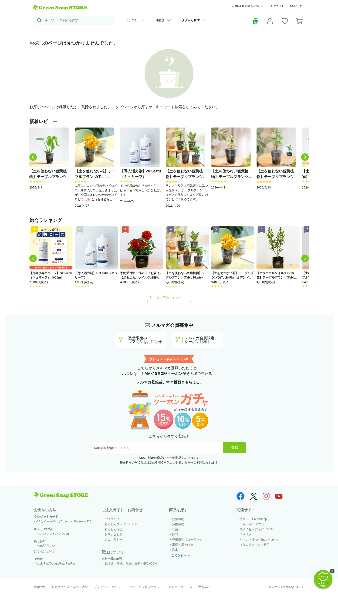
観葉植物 (178, 519)
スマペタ (246, 534)
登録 (234, 448)
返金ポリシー (114, 539)
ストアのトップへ (169, 297)
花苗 (175, 529)
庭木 (175, 549)
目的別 (163, 20)
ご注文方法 (112, 519)
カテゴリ (135, 20)
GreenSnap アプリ (252, 524)
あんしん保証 (114, 529)
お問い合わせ (297, 5)
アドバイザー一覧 (180, 587)
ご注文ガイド (276, 5)
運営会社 (204, 587)
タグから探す (194, 20)
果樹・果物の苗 (182, 544)
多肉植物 (178, 524)
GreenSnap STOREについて (247, 5)
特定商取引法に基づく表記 (70, 587)
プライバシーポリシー (109, 587)
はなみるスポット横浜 (255, 544)
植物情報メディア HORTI (256, 529)
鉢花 (175, 534)
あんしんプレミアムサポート (124, 524)
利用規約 (40, 587)
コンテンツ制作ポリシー (146, 587)
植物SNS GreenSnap (253, 519)
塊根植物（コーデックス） (190, 539)
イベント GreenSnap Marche (259, 539)
